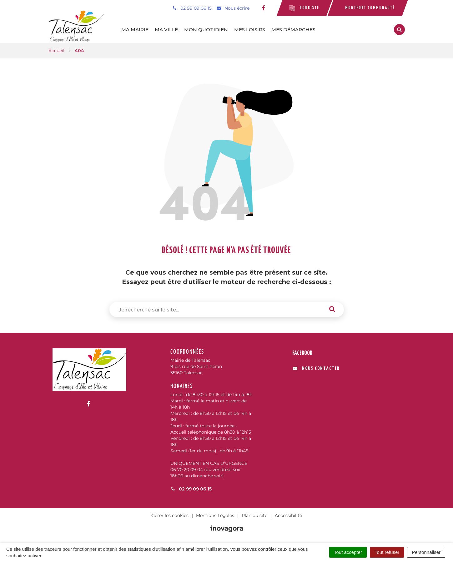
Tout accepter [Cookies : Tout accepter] (348, 552)
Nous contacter (316, 368)
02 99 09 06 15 (191, 489)
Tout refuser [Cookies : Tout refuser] (387, 552)
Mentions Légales (215, 515)
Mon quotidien (206, 29)
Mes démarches (293, 29)
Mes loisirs (249, 29)
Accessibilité (288, 515)
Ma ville (166, 29)
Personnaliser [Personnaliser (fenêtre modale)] (426, 552)
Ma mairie (134, 29)
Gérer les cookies (170, 515)
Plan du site (254, 515)
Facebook (302, 353)
